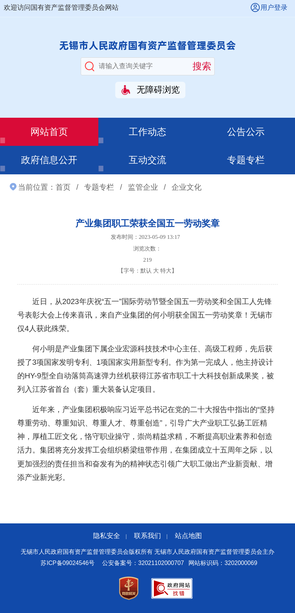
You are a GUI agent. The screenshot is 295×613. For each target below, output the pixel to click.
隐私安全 (106, 536)
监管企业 (143, 187)
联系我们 (147, 536)
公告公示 (246, 132)
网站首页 (49, 132)
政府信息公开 (49, 160)
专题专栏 (246, 160)
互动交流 (147, 160)
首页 (63, 187)
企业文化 (187, 187)
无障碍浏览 (158, 89)
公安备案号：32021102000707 (143, 563)
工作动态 (147, 132)
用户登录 (273, 7)
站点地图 (188, 536)
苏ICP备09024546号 (68, 563)
